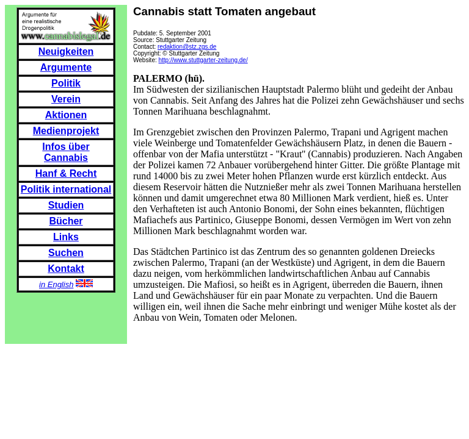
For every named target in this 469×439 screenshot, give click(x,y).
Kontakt (66, 268)
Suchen (66, 253)
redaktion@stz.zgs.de (187, 46)
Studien (66, 205)
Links (66, 237)
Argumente (66, 67)
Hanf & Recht (65, 173)
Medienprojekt (66, 131)
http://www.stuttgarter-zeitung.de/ (203, 60)
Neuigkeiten (66, 51)
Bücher (65, 221)
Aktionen (66, 115)
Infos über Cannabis (65, 152)
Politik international (66, 189)
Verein (66, 99)
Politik (66, 83)
